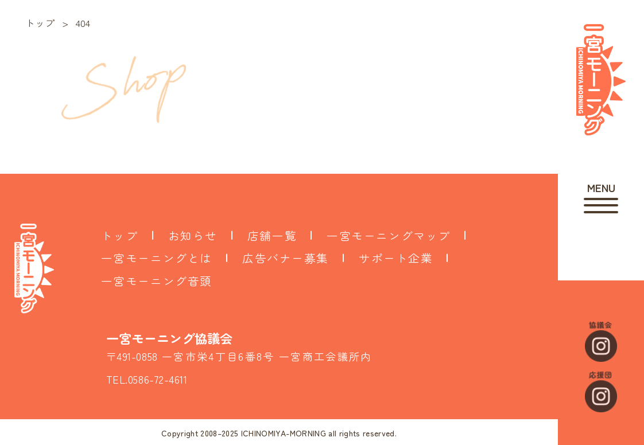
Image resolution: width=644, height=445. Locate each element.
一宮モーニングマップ (389, 235)
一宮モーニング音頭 (156, 280)
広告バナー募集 (285, 257)
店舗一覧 (272, 235)
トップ (119, 235)
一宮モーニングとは (156, 257)
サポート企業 (396, 257)
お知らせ (193, 235)
